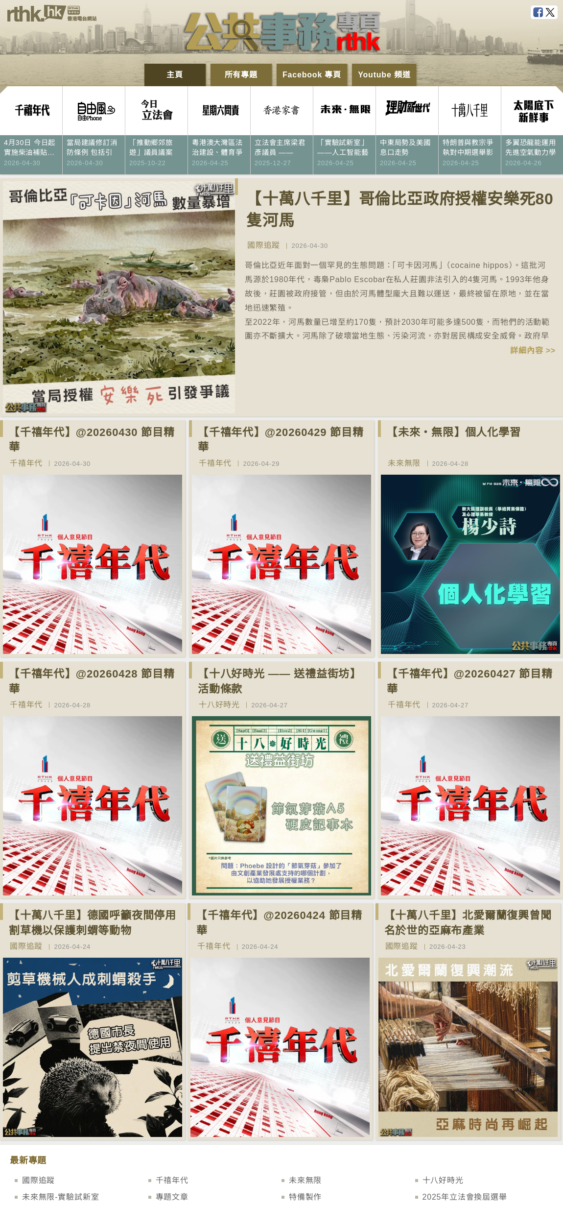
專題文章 (172, 1197)
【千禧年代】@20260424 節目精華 (279, 923)
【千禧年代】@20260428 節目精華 (92, 681)
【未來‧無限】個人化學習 (454, 432)
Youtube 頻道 (384, 75)
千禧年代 (26, 463)
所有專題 (241, 75)
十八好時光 (219, 705)
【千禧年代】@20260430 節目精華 (92, 440)
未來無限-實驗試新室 (60, 1197)
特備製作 (305, 1197)
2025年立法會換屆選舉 (464, 1197)
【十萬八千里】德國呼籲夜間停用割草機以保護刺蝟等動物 (92, 923)
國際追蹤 (263, 245)
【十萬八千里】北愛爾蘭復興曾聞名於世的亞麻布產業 (468, 923)
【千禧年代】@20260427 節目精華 (470, 681)
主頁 (174, 75)
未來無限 (404, 463)
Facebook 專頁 (311, 75)
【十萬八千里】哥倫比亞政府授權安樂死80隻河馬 (400, 210)
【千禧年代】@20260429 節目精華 (281, 440)
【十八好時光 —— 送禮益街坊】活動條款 (279, 681)
